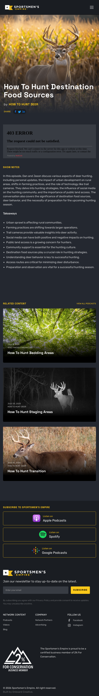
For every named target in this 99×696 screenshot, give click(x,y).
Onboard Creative (22, 691)
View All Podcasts (86, 303)
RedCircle (19, 156)
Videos (6, 625)
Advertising (40, 625)
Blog (5, 629)
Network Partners (43, 620)
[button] (91, 7)
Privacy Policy (43, 600)
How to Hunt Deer (23, 104)
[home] (26, 7)
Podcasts (7, 620)
